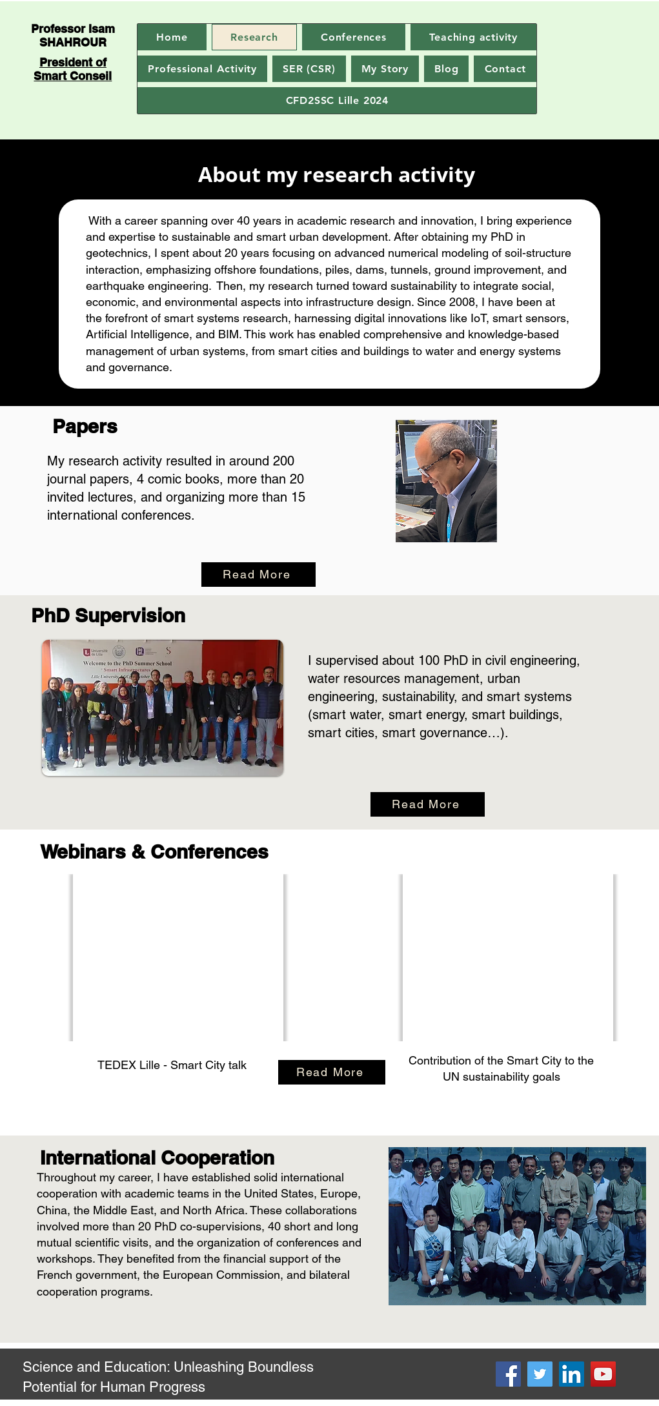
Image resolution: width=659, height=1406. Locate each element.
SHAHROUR (72, 42)
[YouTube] (603, 1374)
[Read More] (258, 574)
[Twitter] (540, 1374)
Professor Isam (73, 29)
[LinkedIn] (571, 1374)
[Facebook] (508, 1374)
